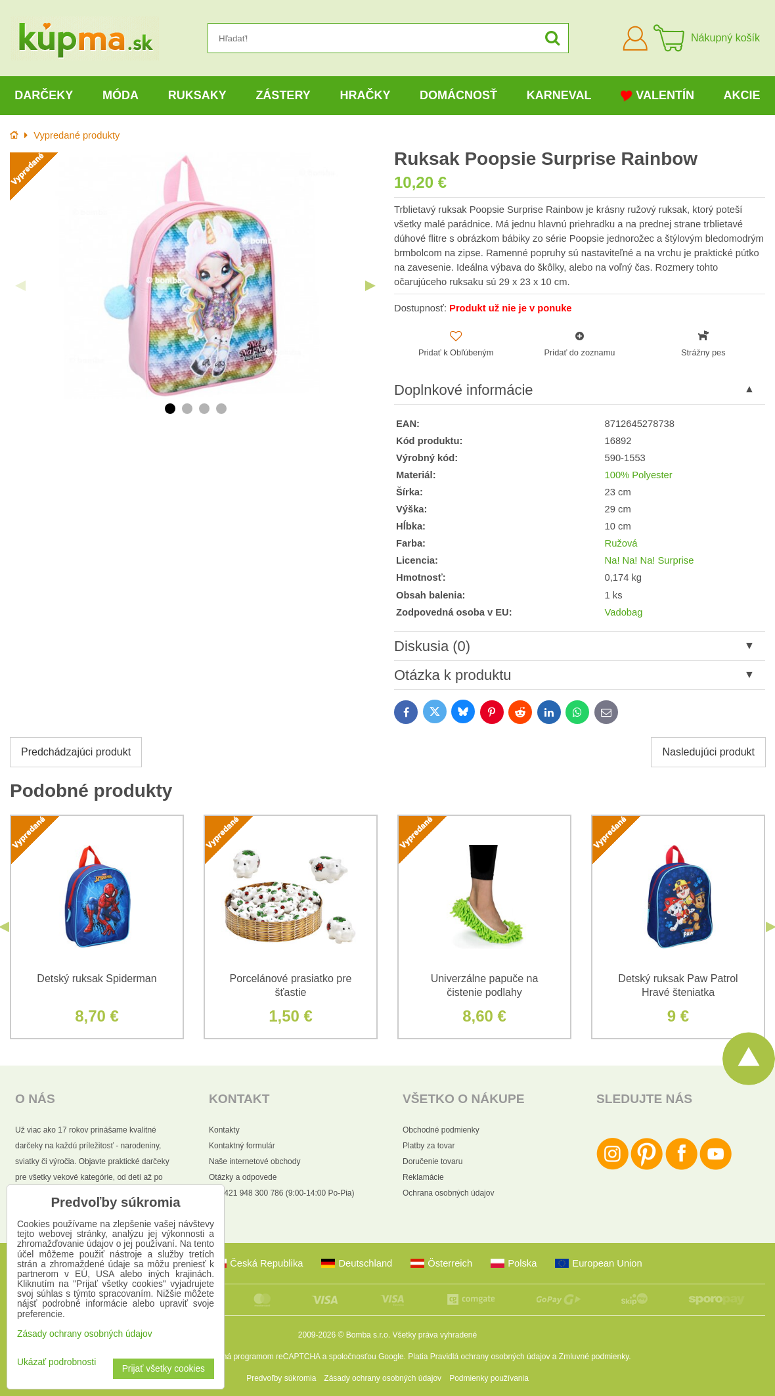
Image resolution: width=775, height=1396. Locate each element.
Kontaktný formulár (242, 1145)
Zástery (282, 95)
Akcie (742, 95)
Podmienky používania (489, 1378)
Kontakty (224, 1130)
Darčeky (43, 95)
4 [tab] (221, 408)
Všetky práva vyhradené (434, 1335)
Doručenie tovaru (432, 1161)
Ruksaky (197, 95)
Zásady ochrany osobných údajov (382, 1378)
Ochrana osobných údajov (448, 1193)
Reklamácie (423, 1177)
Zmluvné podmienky (594, 1356)
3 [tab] (204, 408)
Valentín (657, 95)
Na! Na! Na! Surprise (649, 560)
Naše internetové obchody (254, 1161)
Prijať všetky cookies (163, 1369)
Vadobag (624, 612)
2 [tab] (187, 408)
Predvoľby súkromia (281, 1378)
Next (370, 285)
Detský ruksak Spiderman (96, 978)
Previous (20, 285)
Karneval (559, 95)
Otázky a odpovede (243, 1177)
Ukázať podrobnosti (56, 1362)
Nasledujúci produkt (708, 751)
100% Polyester (639, 475)
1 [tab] (170, 408)
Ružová (621, 543)
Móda (120, 95)
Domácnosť (458, 95)
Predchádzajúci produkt (76, 751)
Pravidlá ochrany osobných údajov (490, 1356)
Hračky (365, 95)
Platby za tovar (428, 1145)
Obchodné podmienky (441, 1130)
